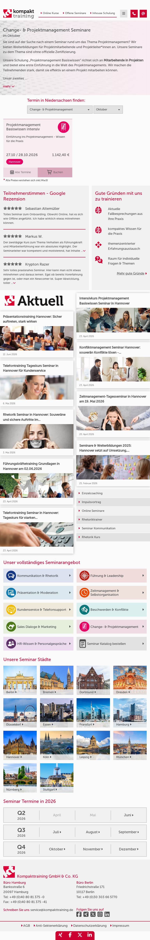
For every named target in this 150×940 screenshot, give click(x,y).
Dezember (128, 849)
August (93, 832)
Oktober (57, 849)
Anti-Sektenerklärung (50, 926)
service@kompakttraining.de (51, 910)
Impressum (119, 926)
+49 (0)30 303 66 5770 (99, 897)
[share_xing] (60, 935)
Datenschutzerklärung (89, 926)
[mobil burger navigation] (123, 14)
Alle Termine (20, 172)
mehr (8, 86)
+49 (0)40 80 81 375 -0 (27, 897)
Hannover (15, 161)
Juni (128, 815)
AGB (25, 926)
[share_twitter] (80, 935)
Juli (57, 832)
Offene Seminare (74, 13)
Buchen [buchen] (55, 172)
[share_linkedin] (90, 935)
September (129, 832)
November (93, 849)
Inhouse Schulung (102, 13)
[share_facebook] (70, 935)
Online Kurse (49, 13)
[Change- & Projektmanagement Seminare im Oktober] (134, 14)
